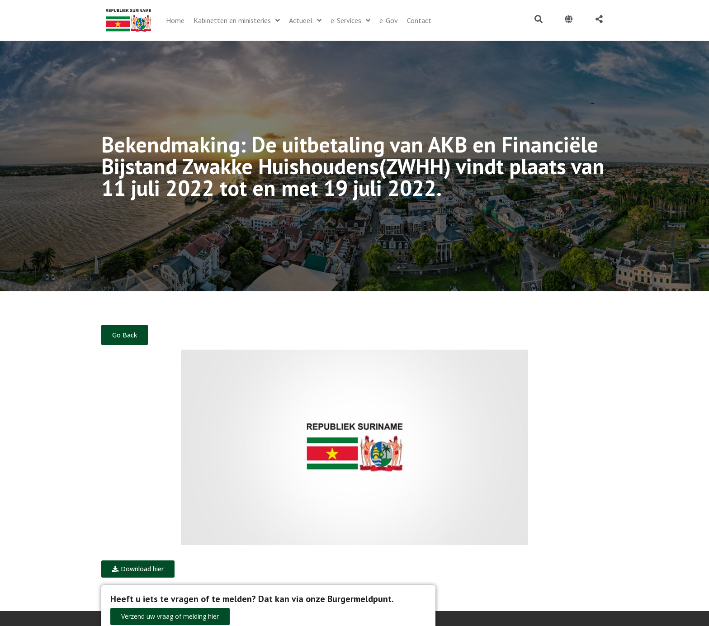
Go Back (124, 335)
